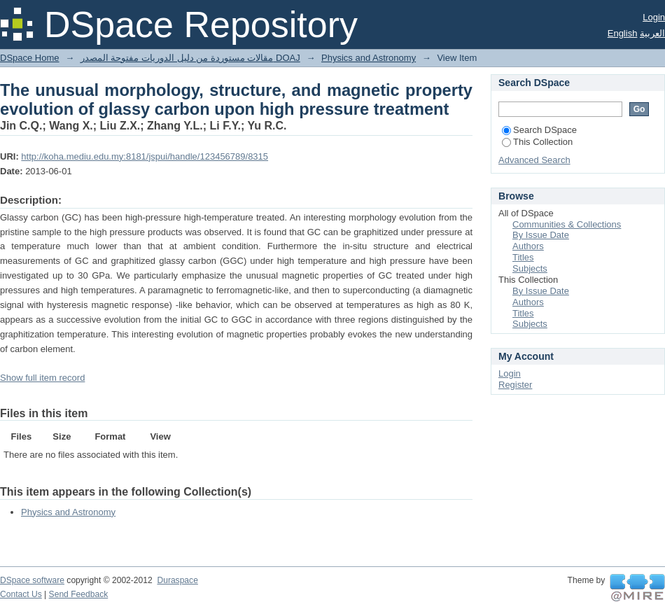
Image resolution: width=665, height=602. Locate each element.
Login (654, 17)
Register (515, 384)
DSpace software (32, 580)
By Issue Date (540, 235)
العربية (652, 33)
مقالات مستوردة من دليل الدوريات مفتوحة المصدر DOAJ (190, 57)
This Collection (537, 141)
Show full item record (42, 377)
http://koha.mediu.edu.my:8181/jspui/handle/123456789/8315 (144, 156)
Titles (523, 257)
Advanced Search (534, 160)
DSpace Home (29, 57)
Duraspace (177, 580)
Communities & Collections (566, 224)
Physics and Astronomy (368, 57)
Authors (528, 246)
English (623, 33)
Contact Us (21, 594)
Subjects (529, 268)
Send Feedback (78, 594)
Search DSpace (539, 130)
